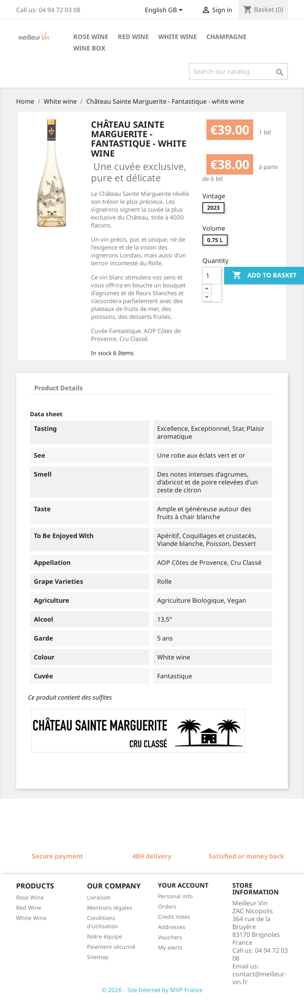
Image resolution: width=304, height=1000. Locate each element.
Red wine (133, 36)
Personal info (175, 896)
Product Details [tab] (58, 388)
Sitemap (98, 957)
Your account (183, 885)
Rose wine (90, 36)
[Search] (238, 71)
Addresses (171, 927)
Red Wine (28, 907)
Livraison (99, 897)
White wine (177, 36)
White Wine (31, 918)
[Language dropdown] (165, 10)
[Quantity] (211, 275)
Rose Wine (30, 897)
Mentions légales (109, 907)
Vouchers (170, 937)
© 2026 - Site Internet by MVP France (152, 990)
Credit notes (174, 916)
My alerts (170, 947)
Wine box (89, 48)
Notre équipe (104, 936)
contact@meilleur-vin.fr (259, 978)
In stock (101, 353)
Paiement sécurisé (111, 946)
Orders (167, 906)
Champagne (226, 36)
